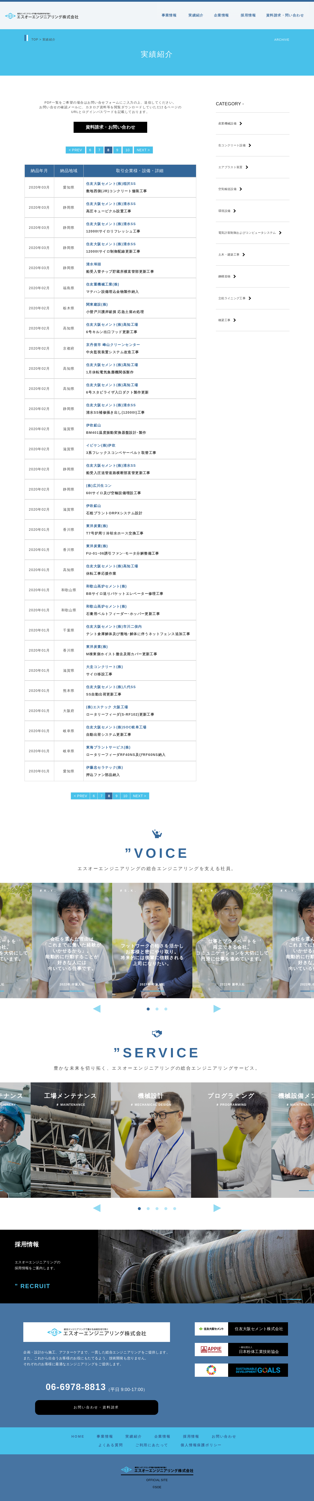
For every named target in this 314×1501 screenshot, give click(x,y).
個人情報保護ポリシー (201, 1445)
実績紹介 (196, 15)
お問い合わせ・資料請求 (96, 1407)
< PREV (75, 150)
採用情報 (248, 15)
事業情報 (170, 15)
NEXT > (143, 150)
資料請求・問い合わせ (285, 15)
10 (128, 150)
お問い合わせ (224, 1436)
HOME (77, 1436)
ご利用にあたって (151, 1445)
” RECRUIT (33, 1286)
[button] (148, 1009)
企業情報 (222, 15)
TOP (34, 39)
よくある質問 (110, 1445)
